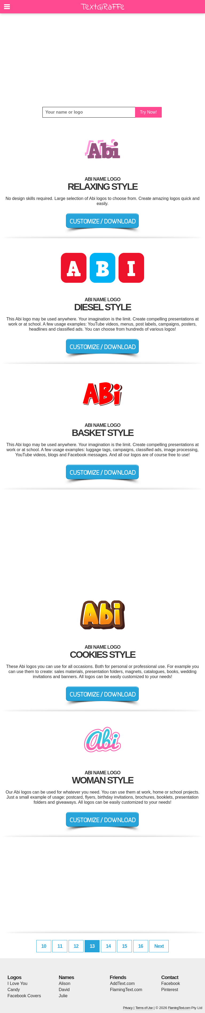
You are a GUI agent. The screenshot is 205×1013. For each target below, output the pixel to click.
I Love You (17, 983)
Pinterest (169, 989)
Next (159, 946)
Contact (169, 977)
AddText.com (122, 983)
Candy (13, 989)
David (64, 989)
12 (76, 946)
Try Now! (148, 112)
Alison (64, 983)
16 (140, 946)
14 (108, 946)
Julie (63, 995)
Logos (14, 977)
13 (92, 946)
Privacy (128, 1008)
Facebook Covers (24, 995)
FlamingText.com (126, 989)
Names (66, 977)
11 (59, 946)
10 (43, 946)
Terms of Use (144, 1008)
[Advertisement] (102, 60)
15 (124, 946)
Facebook (170, 983)
